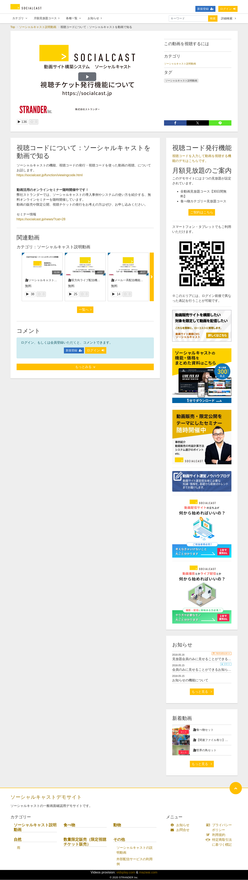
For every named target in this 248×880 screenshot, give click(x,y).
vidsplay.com (126, 872)
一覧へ (85, 310)
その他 (119, 840)
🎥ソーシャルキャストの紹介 (44, 280)
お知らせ (95, 18)
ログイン (228, 8)
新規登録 (205, 8)
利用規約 (216, 835)
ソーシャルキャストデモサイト (46, 797)
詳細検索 (228, 18)
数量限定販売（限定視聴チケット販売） (84, 842)
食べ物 (69, 825)
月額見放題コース (46, 18)
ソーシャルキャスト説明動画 (37, 27)
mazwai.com (148, 872)
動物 (117, 825)
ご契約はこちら (201, 212)
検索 (213, 18)
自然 (18, 840)
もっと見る (202, 692)
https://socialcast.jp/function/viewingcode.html (50, 175)
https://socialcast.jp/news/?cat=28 (41, 219)
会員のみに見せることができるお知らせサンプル (208, 670)
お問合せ (181, 830)
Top (12, 27)
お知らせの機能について (190, 680)
